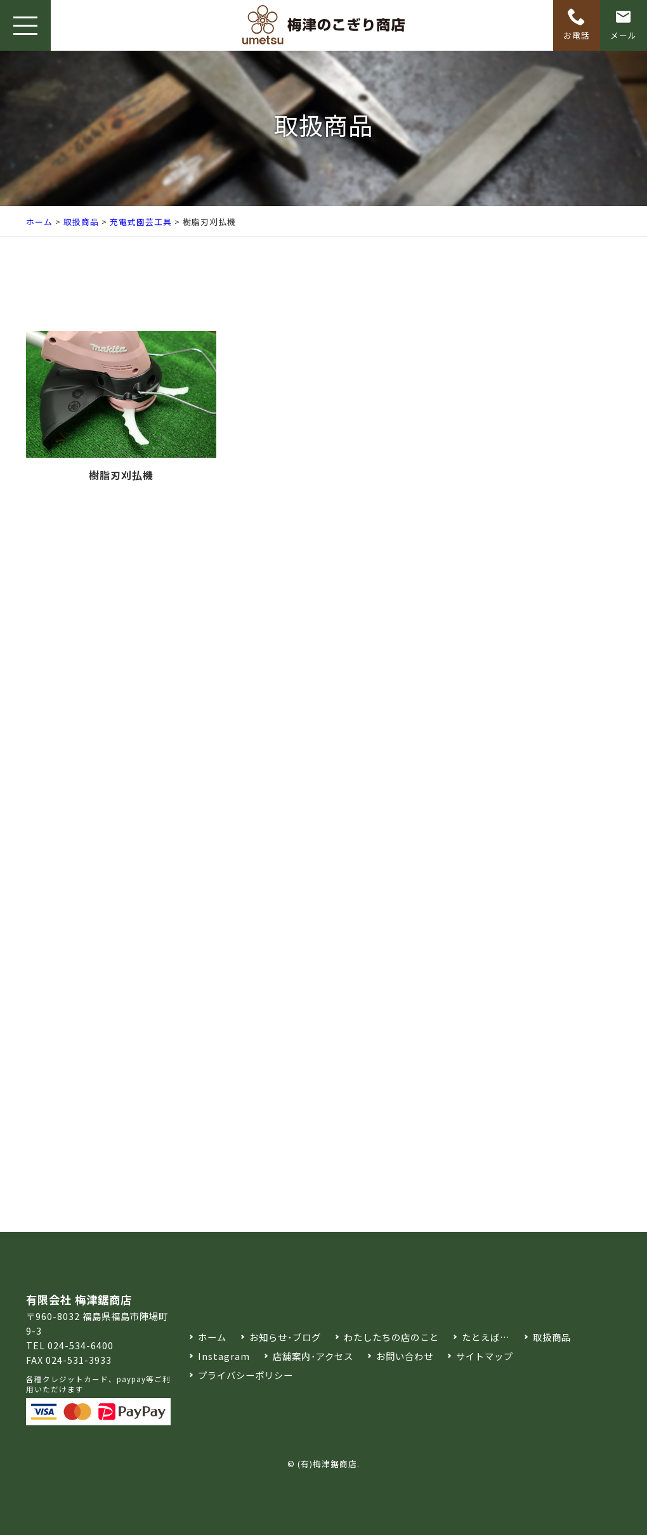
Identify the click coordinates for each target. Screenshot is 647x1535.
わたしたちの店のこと (391, 1337)
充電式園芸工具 (141, 222)
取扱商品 (81, 222)
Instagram (224, 1356)
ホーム (39, 222)
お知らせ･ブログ (285, 1337)
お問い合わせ (404, 1356)
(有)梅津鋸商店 (327, 1464)
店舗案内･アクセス (313, 1356)
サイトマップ (484, 1356)
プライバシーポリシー (245, 1375)
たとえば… (486, 1337)
